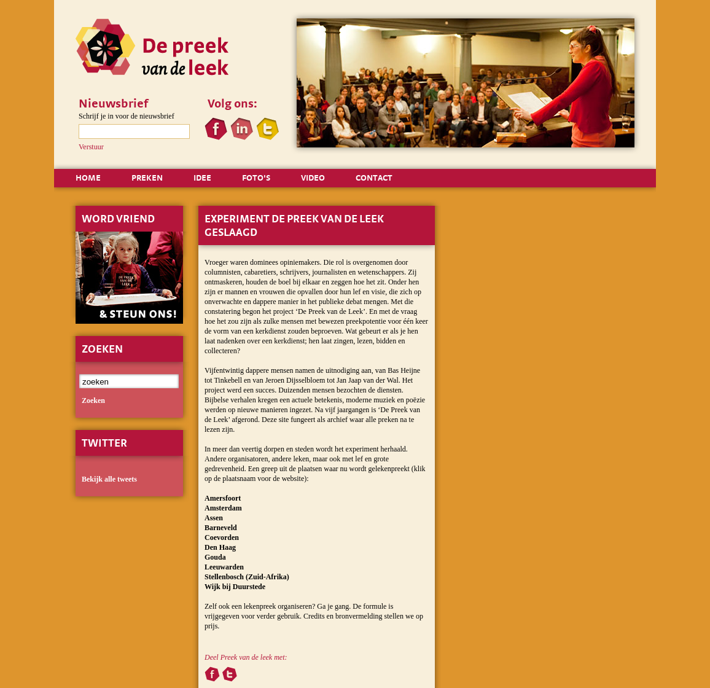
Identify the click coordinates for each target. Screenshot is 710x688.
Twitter (104, 442)
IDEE (202, 177)
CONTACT (374, 177)
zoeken (93, 400)
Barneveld (221, 527)
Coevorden (222, 537)
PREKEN (147, 177)
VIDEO (313, 177)
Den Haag (220, 547)
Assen (214, 518)
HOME (88, 177)
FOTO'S (256, 177)
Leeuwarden (224, 567)
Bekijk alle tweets (109, 479)
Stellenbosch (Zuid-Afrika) (247, 577)
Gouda (215, 557)
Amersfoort (223, 498)
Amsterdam (223, 508)
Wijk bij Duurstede (235, 586)
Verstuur (91, 147)
